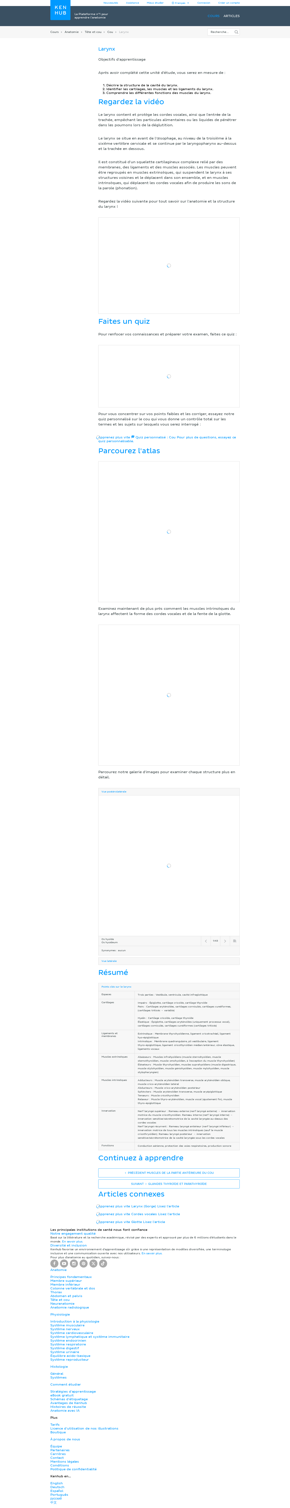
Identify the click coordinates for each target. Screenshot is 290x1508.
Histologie (59, 1366)
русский (56, 1498)
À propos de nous (65, 1439)
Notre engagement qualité (72, 1233)
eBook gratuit (62, 1395)
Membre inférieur (65, 1284)
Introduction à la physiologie (74, 1321)
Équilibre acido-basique (70, 1355)
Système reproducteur (69, 1359)
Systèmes (58, 1377)
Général (56, 1373)
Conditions (59, 1465)
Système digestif (64, 1348)
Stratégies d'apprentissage (73, 1391)
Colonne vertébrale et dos (72, 1288)
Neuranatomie (62, 1303)
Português (59, 1494)
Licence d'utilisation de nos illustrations (84, 1428)
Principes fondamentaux (71, 1277)
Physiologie (60, 1314)
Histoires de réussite (68, 1406)
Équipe (56, 1446)
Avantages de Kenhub (68, 1403)
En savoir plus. (72, 1241)
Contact (57, 1457)
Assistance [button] (132, 3)
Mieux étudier (155, 3)
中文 (53, 1502)
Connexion (203, 3)
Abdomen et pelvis (66, 1296)
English (56, 1483)
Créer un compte (229, 3)
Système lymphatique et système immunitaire (89, 1336)
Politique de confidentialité (73, 1469)
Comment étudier (65, 1384)
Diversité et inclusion (68, 1245)
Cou (110, 32)
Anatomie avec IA (65, 1410)
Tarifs (55, 1424)
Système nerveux (65, 1329)
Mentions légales (64, 1461)
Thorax (56, 1292)
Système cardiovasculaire (71, 1333)
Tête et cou (93, 32)
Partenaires (60, 1450)
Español (56, 1491)
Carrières (58, 1454)
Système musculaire (67, 1325)
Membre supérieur (66, 1280)
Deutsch (57, 1487)
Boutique (58, 1432)
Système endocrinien (68, 1340)
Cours (214, 16)
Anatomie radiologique (69, 1307)
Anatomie (72, 32)
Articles (232, 16)
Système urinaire (64, 1352)
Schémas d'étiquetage (69, 1399)
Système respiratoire (68, 1344)
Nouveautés (111, 3)
